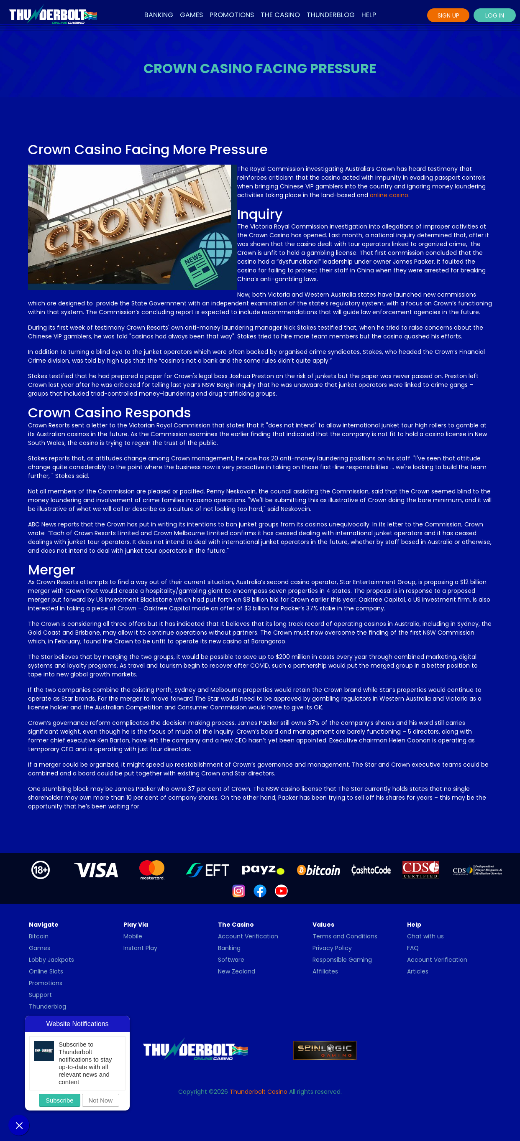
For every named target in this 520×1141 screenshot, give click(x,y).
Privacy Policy (332, 948)
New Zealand (236, 971)
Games (191, 15)
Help (368, 15)
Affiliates (325, 971)
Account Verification (248, 936)
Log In (494, 15)
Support (40, 995)
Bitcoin (39, 936)
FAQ (413, 948)
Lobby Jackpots (51, 959)
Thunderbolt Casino (258, 1092)
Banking (158, 15)
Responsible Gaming (342, 959)
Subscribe (60, 1100)
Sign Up (448, 15)
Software (231, 959)
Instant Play (140, 948)
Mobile (132, 936)
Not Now (101, 1100)
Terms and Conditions (345, 936)
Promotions (232, 15)
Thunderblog (331, 15)
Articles (417, 971)
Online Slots (46, 971)
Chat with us (425, 936)
